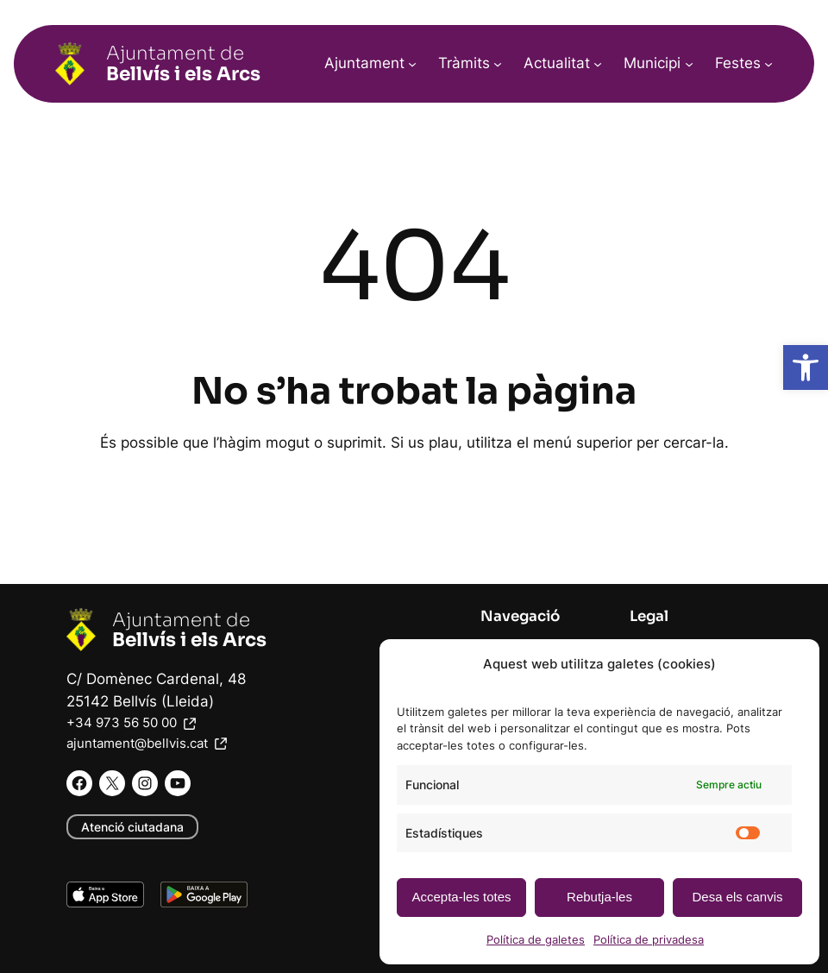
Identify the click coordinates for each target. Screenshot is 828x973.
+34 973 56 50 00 (132, 722)
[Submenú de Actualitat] (597, 64)
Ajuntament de (183, 63)
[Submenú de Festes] (768, 64)
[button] (805, 367)
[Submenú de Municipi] (689, 64)
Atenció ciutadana (132, 826)
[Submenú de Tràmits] (497, 64)
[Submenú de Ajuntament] (412, 64)
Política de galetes (535, 939)
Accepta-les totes (461, 896)
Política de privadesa (648, 939)
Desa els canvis (737, 896)
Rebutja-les (599, 896)
